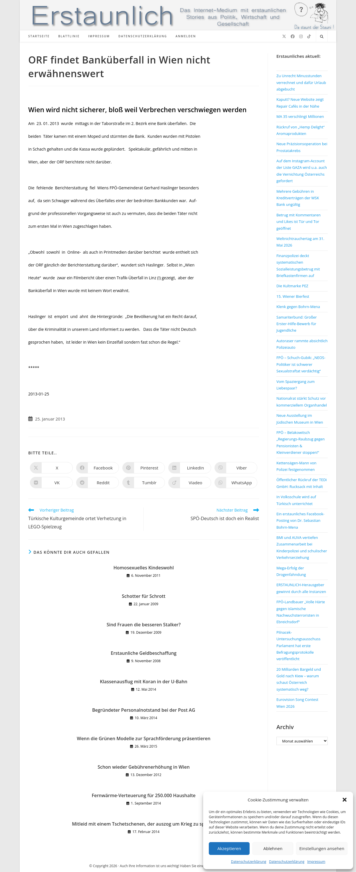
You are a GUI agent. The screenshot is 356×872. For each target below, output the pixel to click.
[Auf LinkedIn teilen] (189, 467)
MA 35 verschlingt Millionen (300, 116)
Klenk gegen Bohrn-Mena (298, 306)
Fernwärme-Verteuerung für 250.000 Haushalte (143, 795)
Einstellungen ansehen (321, 848)
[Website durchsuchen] (322, 37)
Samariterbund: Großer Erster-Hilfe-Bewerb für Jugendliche (296, 324)
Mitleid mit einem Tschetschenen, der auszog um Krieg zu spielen (143, 824)
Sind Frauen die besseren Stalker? (144, 624)
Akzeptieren (229, 848)
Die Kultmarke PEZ (292, 285)
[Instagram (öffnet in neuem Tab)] (301, 36)
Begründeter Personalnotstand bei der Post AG (143, 710)
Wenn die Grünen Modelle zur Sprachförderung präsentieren (143, 738)
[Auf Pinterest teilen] (143, 467)
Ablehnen (272, 848)
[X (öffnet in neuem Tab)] (284, 36)
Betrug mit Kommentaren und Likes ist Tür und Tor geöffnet (298, 221)
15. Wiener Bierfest (292, 296)
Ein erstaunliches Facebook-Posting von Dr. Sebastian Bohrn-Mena (300, 520)
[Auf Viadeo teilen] (189, 482)
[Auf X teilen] (51, 467)
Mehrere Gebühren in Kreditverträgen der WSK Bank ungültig (297, 198)
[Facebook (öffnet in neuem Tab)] (292, 36)
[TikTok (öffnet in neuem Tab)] (309, 36)
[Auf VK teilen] (51, 482)
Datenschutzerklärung (248, 861)
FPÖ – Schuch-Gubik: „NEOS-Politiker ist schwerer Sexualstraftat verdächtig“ (300, 364)
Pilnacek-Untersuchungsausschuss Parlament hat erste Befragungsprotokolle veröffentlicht (298, 646)
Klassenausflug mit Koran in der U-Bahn (143, 681)
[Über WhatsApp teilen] (236, 482)
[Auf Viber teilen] (236, 467)
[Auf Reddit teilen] (97, 482)
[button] (344, 800)
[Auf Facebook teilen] (97, 467)
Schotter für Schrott (143, 596)
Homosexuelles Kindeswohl (144, 568)
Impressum (316, 861)
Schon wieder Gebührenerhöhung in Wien (144, 767)
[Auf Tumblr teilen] (143, 482)
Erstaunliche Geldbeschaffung (143, 653)
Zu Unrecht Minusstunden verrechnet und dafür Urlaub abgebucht (301, 82)
